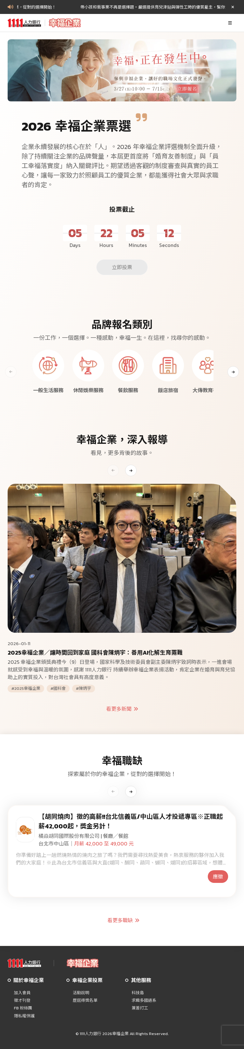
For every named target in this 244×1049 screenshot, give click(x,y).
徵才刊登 (22, 1000)
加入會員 (22, 992)
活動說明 (81, 992)
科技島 (138, 992)
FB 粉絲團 (23, 1008)
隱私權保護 (24, 1016)
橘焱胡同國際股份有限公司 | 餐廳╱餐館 (83, 836)
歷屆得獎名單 (85, 1000)
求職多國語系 (144, 1000)
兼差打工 (140, 1008)
